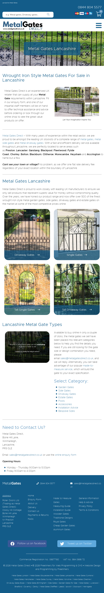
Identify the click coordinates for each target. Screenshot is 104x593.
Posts (61, 400)
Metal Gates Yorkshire (62, 579)
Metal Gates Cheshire (82, 579)
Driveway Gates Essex (16, 583)
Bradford (18, 587)
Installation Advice (68, 407)
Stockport (77, 587)
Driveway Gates (67, 393)
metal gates (86, 139)
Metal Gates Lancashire (64, 576)
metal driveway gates (31, 142)
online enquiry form (65, 454)
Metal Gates (84, 583)
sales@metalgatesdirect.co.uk (76, 358)
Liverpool (94, 583)
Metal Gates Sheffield (48, 587)
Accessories (65, 404)
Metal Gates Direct (12, 135)
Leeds (61, 587)
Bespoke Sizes (66, 411)
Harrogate (87, 587)
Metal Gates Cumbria (84, 576)
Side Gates (64, 390)
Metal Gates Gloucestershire (41, 576)
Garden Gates (66, 387)
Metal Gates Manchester (24, 579)
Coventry (27, 587)
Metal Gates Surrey (44, 579)
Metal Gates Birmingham (36, 583)
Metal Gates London (20, 576)
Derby (35, 587)
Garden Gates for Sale (68, 583)
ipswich (69, 587)
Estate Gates (65, 397)
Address (6, 495)
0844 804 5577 (90, 7)
